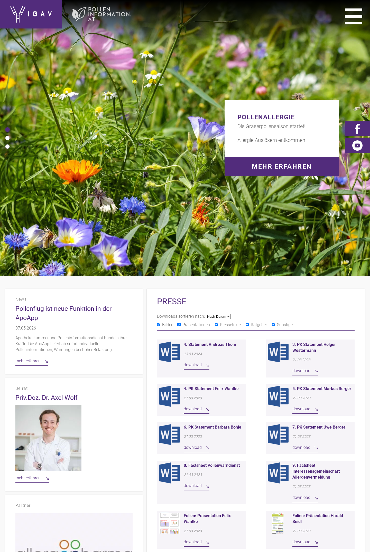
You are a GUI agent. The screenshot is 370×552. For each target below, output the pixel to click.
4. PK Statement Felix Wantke (211, 204)
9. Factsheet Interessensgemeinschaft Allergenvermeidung (316, 287)
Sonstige (285, 141)
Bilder (167, 141)
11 (299, 376)
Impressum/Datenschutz (276, 460)
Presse (336, 460)
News (337, 468)
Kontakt (233, 460)
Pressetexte (230, 141)
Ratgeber (259, 141)
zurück (193, 376)
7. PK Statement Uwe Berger (318, 243)
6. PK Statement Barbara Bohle (212, 243)
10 (287, 376)
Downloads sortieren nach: (181, 132)
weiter (318, 376)
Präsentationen (196, 141)
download (193, 181)
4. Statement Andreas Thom (210, 160)
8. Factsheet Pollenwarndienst (212, 281)
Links (316, 460)
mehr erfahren (28, 177)
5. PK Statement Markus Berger (321, 204)
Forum (357, 468)
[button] (7, 37)
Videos (357, 460)
